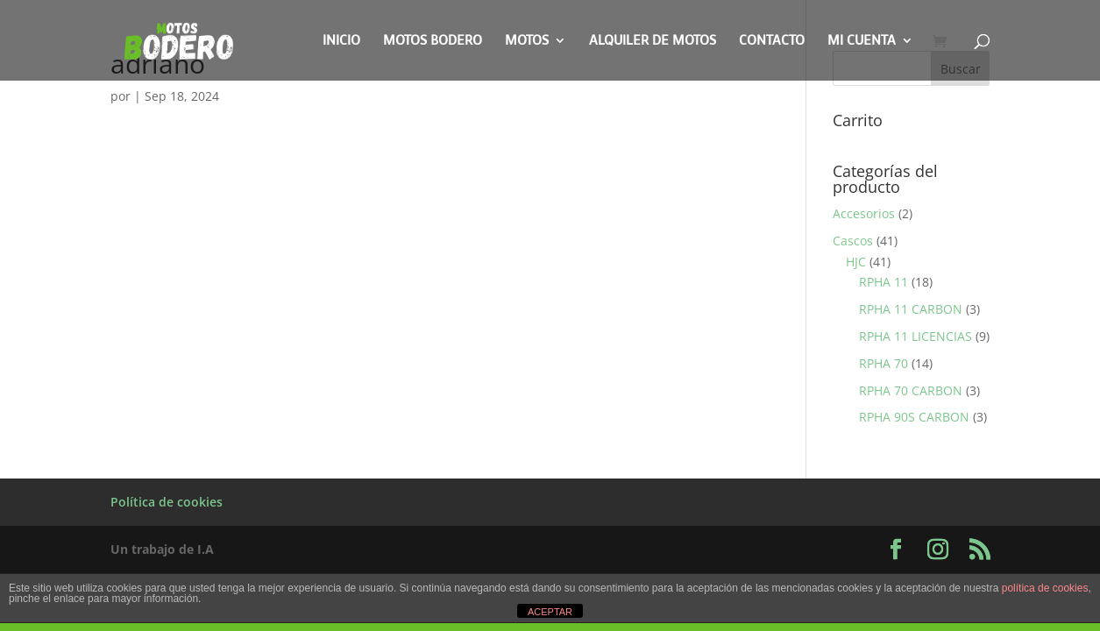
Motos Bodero (432, 41)
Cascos (853, 240)
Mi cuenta (861, 41)
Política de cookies (166, 501)
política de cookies (1045, 588)
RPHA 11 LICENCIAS (915, 336)
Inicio (341, 41)
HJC (856, 261)
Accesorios (864, 213)
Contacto (772, 41)
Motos (527, 41)
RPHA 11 (883, 281)
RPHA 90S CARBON (914, 416)
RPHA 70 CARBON (910, 390)
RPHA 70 (883, 363)
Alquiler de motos (652, 41)
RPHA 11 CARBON (910, 309)
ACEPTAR (550, 611)
